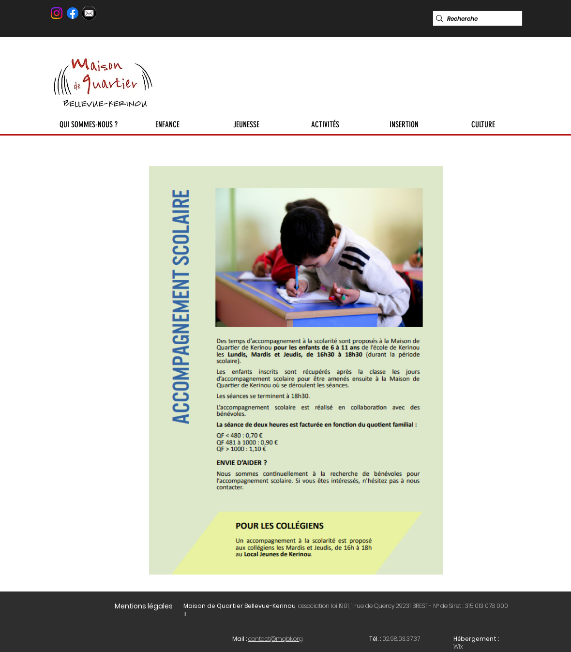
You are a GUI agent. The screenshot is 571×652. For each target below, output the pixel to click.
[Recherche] (474, 19)
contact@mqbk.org (275, 639)
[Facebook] (72, 13)
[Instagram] (56, 13)
